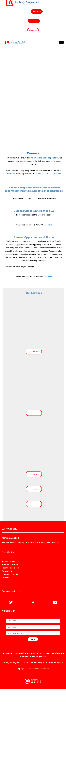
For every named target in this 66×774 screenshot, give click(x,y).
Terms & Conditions (33, 653)
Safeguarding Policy (36, 656)
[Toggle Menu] (61, 42)
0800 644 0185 (10, 538)
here (50, 225)
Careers (5, 577)
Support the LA (9, 561)
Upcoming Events (10, 574)
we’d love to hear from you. (49, 174)
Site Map (6, 653)
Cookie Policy (50, 653)
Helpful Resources (10, 568)
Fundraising (7, 571)
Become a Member (10, 565)
